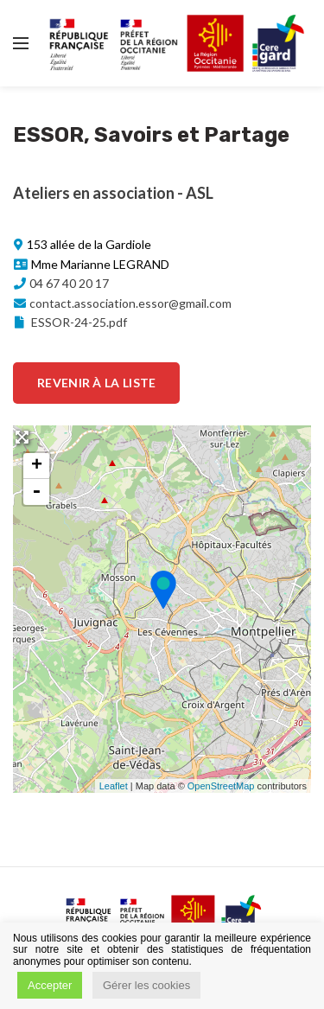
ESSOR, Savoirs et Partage (151, 135)
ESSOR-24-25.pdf (69, 322)
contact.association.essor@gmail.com (130, 303)
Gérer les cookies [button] (146, 985)
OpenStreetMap (221, 786)
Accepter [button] (50, 985)
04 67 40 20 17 (69, 283)
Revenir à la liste (96, 382)
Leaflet (113, 786)
